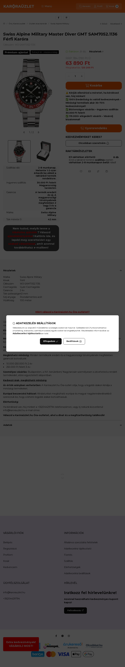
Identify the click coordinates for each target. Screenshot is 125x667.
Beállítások (74, 341)
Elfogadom (50, 341)
